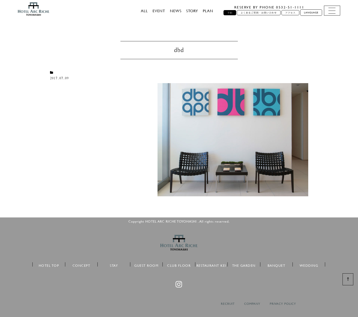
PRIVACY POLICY (283, 303)
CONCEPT (81, 265)
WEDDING (309, 265)
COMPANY (252, 303)
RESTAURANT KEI (211, 265)
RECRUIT (228, 303)
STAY (114, 265)
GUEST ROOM (146, 265)
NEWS (175, 10)
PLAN (208, 10)
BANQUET (276, 265)
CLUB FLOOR (179, 265)
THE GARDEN (244, 265)
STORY (192, 10)
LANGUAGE (311, 12)
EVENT (159, 10)
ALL (144, 10)
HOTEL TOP (49, 265)
